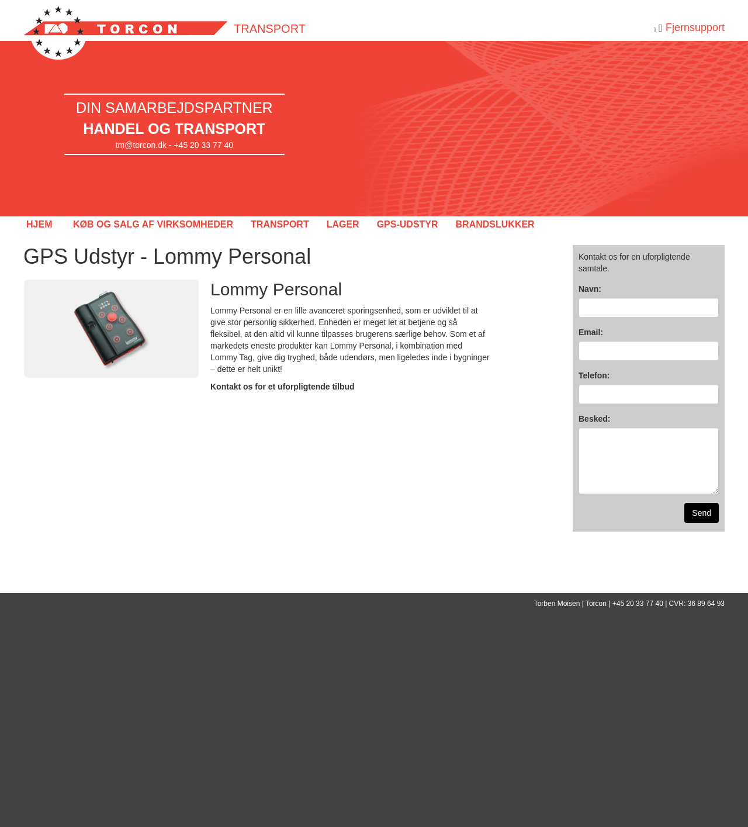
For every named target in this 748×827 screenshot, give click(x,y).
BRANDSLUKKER (495, 224)
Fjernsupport (695, 27)
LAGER (343, 224)
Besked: (594, 418)
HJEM (39, 224)
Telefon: (594, 375)
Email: (591, 332)
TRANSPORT (280, 224)
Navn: (590, 289)
